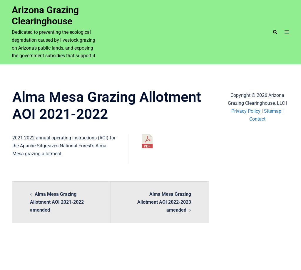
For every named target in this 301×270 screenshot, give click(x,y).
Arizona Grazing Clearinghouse (45, 15)
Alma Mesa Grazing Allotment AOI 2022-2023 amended (164, 202)
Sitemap (272, 111)
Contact (257, 119)
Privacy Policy (245, 111)
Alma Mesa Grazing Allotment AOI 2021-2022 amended (57, 202)
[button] (274, 32)
